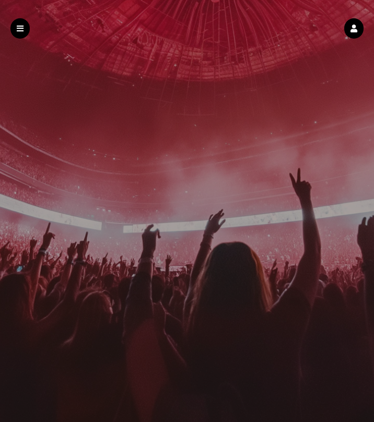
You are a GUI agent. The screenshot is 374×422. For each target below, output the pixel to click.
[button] (354, 28)
